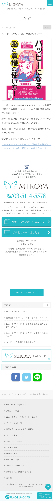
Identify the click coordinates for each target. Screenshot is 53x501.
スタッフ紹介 (11, 437)
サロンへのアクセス (14, 443)
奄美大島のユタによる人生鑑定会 (20, 431)
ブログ (47, 27)
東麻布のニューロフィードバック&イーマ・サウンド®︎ (27, 486)
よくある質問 (11, 449)
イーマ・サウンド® (14, 425)
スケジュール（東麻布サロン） (19, 474)
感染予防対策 (11, 455)
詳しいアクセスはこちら (26, 293)
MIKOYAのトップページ (16, 406)
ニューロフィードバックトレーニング (21, 419)
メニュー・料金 (12, 413)
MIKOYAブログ (12, 461)
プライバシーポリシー (15, 467)
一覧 (46, 305)
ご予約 (9, 480)
